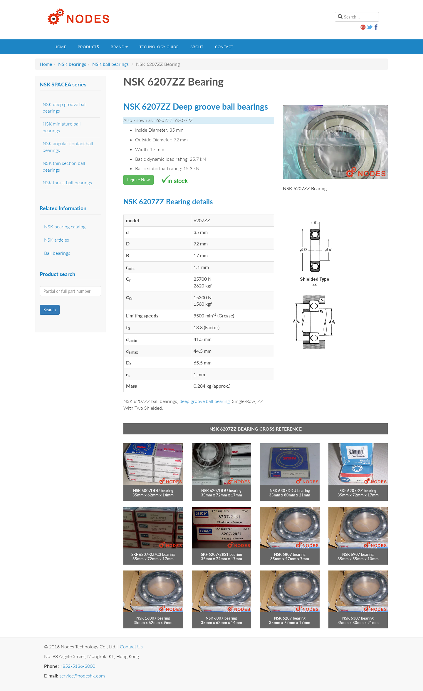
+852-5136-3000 (77, 666)
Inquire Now (138, 179)
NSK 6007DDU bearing (153, 490)
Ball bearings (57, 253)
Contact (224, 46)
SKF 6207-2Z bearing (358, 490)
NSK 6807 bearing (290, 554)
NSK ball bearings (110, 64)
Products (88, 46)
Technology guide (159, 46)
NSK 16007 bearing (153, 618)
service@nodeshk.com (82, 675)
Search (49, 309)
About (197, 46)
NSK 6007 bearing (221, 618)
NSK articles (56, 239)
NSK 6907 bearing (358, 554)
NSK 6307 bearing (358, 618)
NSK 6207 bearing (290, 618)
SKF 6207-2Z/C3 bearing (153, 554)
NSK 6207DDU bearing (221, 490)
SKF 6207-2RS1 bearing (221, 554)
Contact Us (131, 646)
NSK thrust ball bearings (67, 182)
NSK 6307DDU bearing (290, 490)
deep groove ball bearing (204, 401)
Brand (119, 46)
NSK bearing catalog (64, 226)
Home (60, 46)
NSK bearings (72, 64)
